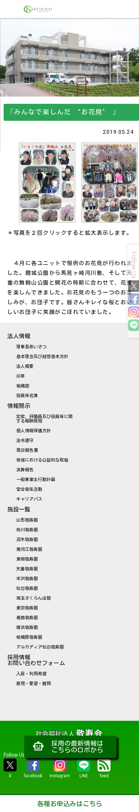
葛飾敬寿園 (27, 617)
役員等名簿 (27, 395)
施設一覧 (18, 509)
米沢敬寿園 (27, 578)
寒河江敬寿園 (29, 549)
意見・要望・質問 (33, 683)
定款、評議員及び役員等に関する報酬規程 (44, 419)
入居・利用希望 (31, 673)
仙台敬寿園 (27, 588)
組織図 (22, 385)
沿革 (20, 376)
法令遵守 (25, 440)
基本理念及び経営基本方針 (42, 356)
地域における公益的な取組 (42, 460)
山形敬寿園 (27, 520)
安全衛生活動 (29, 489)
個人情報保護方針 (33, 430)
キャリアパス (29, 499)
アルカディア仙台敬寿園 (40, 647)
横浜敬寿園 (27, 627)
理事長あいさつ (31, 346)
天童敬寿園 (27, 568)
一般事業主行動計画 (35, 479)
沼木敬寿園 (27, 539)
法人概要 (25, 366)
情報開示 (18, 406)
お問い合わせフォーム (36, 663)
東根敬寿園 (27, 559)
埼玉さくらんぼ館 (33, 598)
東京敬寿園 (27, 608)
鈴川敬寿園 (27, 529)
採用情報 (18, 657)
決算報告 (25, 469)
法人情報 (18, 336)
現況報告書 (27, 450)
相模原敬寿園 (29, 637)
